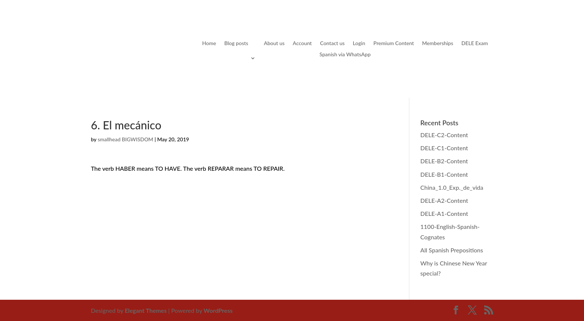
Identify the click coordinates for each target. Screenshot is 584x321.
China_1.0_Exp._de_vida (451, 187)
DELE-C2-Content (444, 134)
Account (302, 43)
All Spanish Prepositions (451, 250)
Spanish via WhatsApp (345, 54)
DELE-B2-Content (444, 160)
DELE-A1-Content (444, 213)
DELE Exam (474, 43)
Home (209, 43)
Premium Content (394, 43)
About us (274, 43)
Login (359, 43)
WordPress (218, 310)
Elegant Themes (146, 310)
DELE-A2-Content (444, 200)
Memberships (437, 43)
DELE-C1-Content (444, 147)
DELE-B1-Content (444, 174)
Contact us (332, 43)
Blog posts (236, 43)
